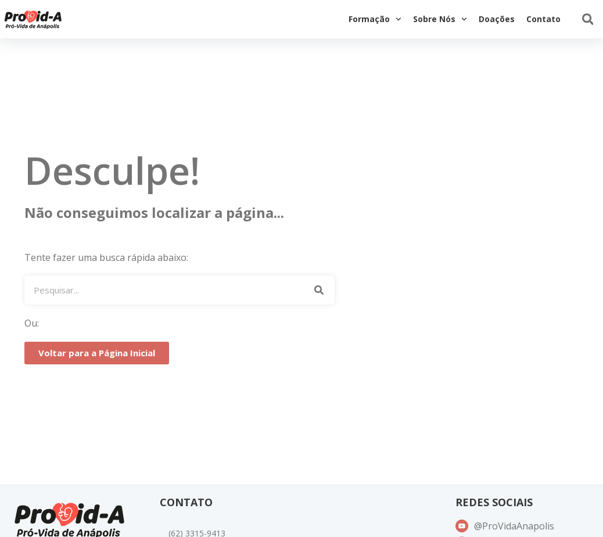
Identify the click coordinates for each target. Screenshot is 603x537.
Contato (543, 18)
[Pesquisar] (319, 290)
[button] (587, 19)
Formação (375, 19)
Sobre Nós (440, 19)
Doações (497, 18)
